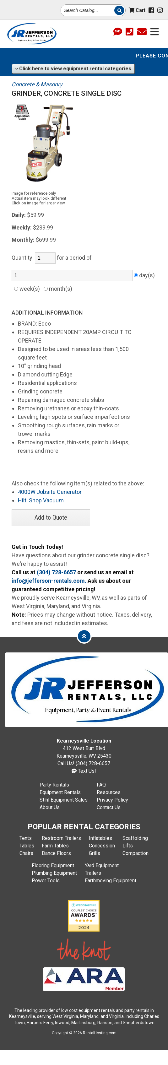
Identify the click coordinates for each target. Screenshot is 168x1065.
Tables (26, 846)
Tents (25, 838)
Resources (109, 792)
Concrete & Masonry (37, 84)
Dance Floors (56, 853)
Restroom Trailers (61, 838)
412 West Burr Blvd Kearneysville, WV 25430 (84, 748)
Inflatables (100, 838)
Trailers (93, 873)
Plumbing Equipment (54, 873)
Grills (94, 853)
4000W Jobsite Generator (50, 492)
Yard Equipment (102, 865)
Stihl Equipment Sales (64, 800)
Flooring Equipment (53, 865)
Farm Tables (55, 846)
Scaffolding (135, 838)
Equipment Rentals (60, 792)
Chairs (26, 853)
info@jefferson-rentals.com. (49, 580)
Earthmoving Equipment (110, 881)
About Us (50, 807)
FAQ (101, 785)
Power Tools (46, 881)
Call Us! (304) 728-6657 (83, 763)
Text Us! (84, 771)
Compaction (135, 853)
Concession (102, 846)
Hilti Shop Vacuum (41, 500)
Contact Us (109, 807)
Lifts (127, 846)
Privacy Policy (112, 800)
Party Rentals (54, 785)
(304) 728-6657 (56, 572)
